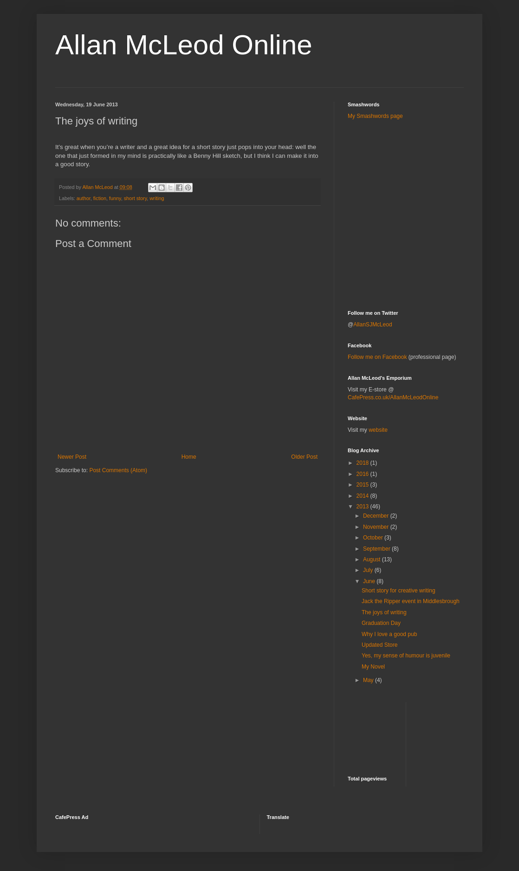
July (369, 570)
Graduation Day (381, 623)
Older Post (304, 457)
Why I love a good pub (389, 634)
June (369, 581)
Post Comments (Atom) (118, 470)
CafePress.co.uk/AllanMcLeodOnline (393, 397)
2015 (363, 484)
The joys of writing (384, 612)
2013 (363, 506)
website (378, 430)
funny (115, 198)
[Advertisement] (402, 148)
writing (156, 198)
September (377, 549)
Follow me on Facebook (377, 357)
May (369, 680)
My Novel (373, 666)
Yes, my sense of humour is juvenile (406, 655)
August (372, 559)
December (376, 516)
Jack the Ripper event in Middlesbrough (411, 601)
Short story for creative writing (398, 590)
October (373, 537)
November (376, 527)
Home (189, 457)
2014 (363, 496)
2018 (363, 463)
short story (135, 198)
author (84, 198)
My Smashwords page (375, 116)
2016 (363, 474)
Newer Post (72, 457)
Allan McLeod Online (183, 44)
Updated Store (379, 645)
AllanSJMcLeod (372, 324)
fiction (99, 198)
